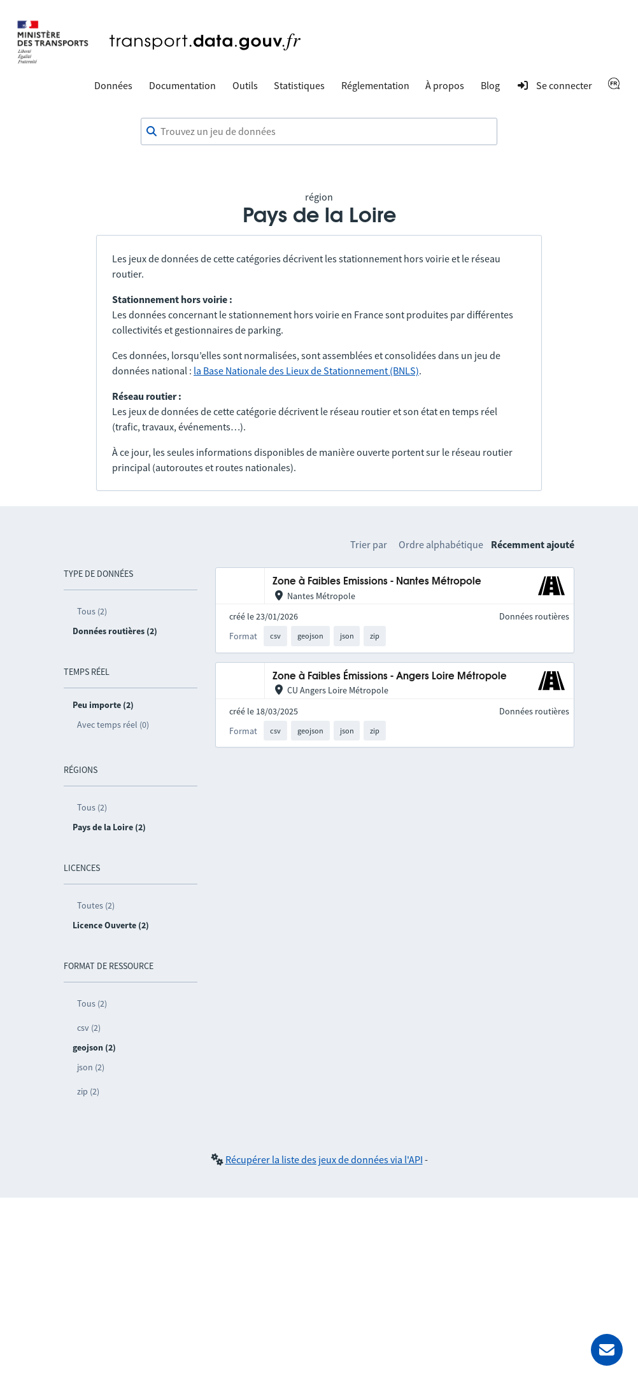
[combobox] (319, 132)
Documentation (182, 85)
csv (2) (89, 1027)
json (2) (90, 1067)
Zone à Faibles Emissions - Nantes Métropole (377, 581)
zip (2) (88, 1091)
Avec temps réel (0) (113, 724)
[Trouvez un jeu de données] (319, 132)
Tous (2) (92, 611)
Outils (245, 85)
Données (113, 85)
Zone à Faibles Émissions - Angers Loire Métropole (390, 676)
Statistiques (299, 85)
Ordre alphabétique (441, 544)
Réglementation (375, 85)
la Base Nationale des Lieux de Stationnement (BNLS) (306, 370)
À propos (444, 85)
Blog (490, 85)
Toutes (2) (96, 905)
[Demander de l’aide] (607, 1350)
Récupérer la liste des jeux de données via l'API (324, 1159)
